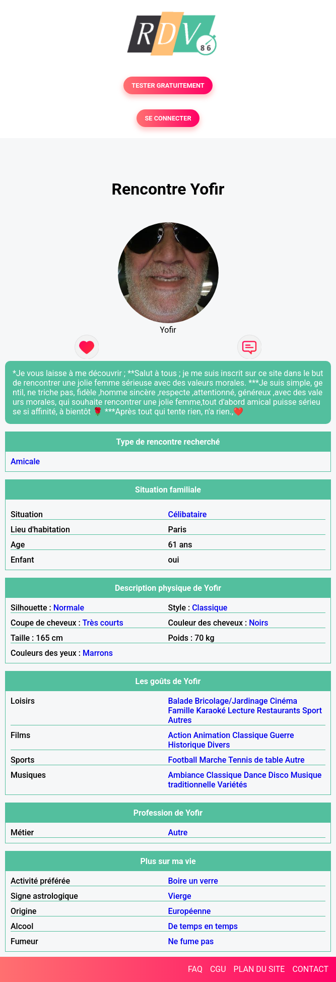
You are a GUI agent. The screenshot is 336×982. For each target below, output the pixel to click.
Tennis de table (255, 760)
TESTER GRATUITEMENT (168, 85)
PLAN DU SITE (259, 969)
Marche (212, 760)
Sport (312, 710)
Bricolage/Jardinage (231, 701)
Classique (209, 607)
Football (182, 760)
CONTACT (310, 969)
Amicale (25, 461)
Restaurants (278, 710)
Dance (255, 775)
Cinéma (284, 701)
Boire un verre (193, 881)
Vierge (179, 896)
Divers (219, 745)
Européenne (189, 911)
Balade (180, 701)
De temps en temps (203, 926)
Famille (181, 710)
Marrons (98, 653)
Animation (211, 735)
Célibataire (187, 514)
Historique (187, 745)
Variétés (232, 784)
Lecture (241, 710)
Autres (180, 720)
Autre (295, 760)
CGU (218, 969)
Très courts (102, 623)
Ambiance (186, 775)
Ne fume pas (191, 941)
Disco (278, 775)
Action (179, 735)
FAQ (195, 969)
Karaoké (211, 710)
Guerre (282, 735)
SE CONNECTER (168, 118)
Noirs (258, 623)
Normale (68, 607)
